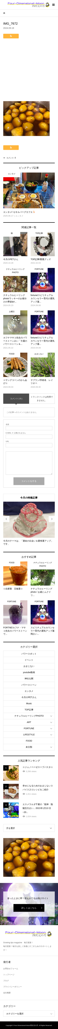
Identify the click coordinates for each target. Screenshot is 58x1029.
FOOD (29, 741)
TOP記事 (29, 709)
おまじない (29, 666)
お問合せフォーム (10, 969)
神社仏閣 (29, 678)
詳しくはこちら (29, 908)
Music (29, 703)
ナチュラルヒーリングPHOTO (29, 716)
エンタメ (29, 691)
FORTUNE (29, 728)
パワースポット (29, 653)
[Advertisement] (29, 71)
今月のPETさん (29, 697)
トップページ (8, 975)
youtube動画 (29, 672)
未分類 (29, 747)
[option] (29, 524)
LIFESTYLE (29, 734)
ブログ (6, 981)
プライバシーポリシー (12, 987)
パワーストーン (29, 685)
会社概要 (7, 993)
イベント (29, 660)
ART (29, 722)
